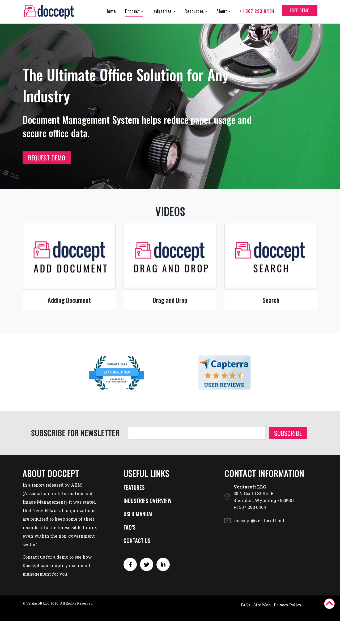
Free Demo (300, 12)
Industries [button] (162, 13)
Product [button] (132, 13)
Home (110, 13)
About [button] (221, 13)
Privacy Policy (287, 604)
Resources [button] (194, 13)
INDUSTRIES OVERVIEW (148, 500)
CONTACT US (137, 540)
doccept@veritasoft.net (259, 520)
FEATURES (134, 487)
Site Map (262, 604)
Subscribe (288, 433)
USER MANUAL (139, 514)
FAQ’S (129, 527)
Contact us (34, 557)
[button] (329, 603)
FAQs (245, 604)
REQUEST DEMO (46, 157)
